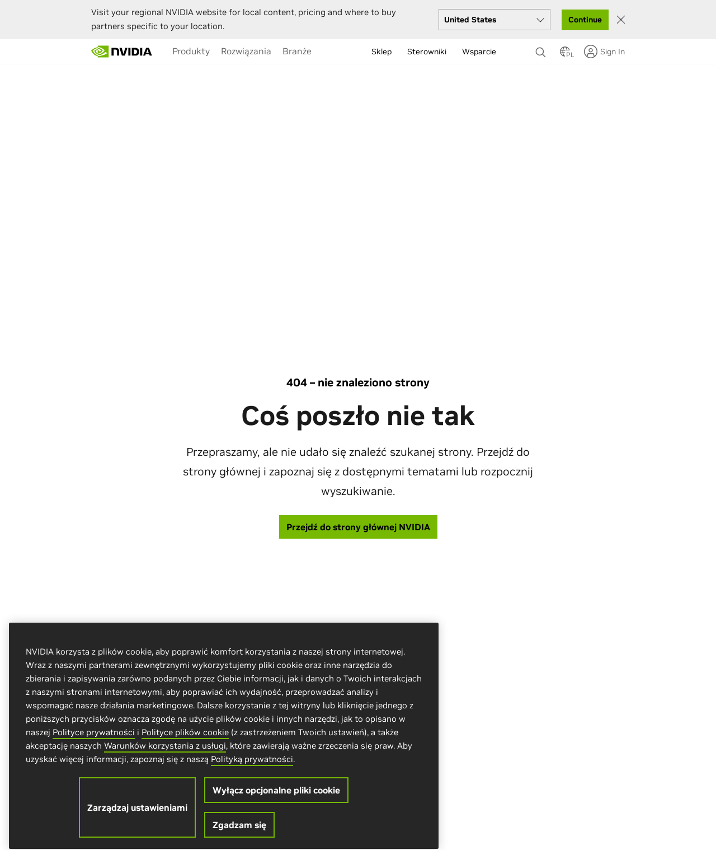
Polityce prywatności (94, 740)
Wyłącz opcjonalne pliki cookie (276, 798)
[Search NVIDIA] (542, 49)
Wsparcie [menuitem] (479, 51)
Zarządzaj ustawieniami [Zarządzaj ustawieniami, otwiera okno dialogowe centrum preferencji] (137, 815)
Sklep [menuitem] (381, 51)
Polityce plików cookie (185, 740)
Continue (585, 20)
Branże (297, 51)
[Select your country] (494, 19)
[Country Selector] (565, 54)
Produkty (191, 51)
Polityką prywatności (252, 767)
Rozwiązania (246, 51)
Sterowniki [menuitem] (426, 51)
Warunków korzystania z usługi (165, 753)
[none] (542, 47)
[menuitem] (191, 51)
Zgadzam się (239, 832)
